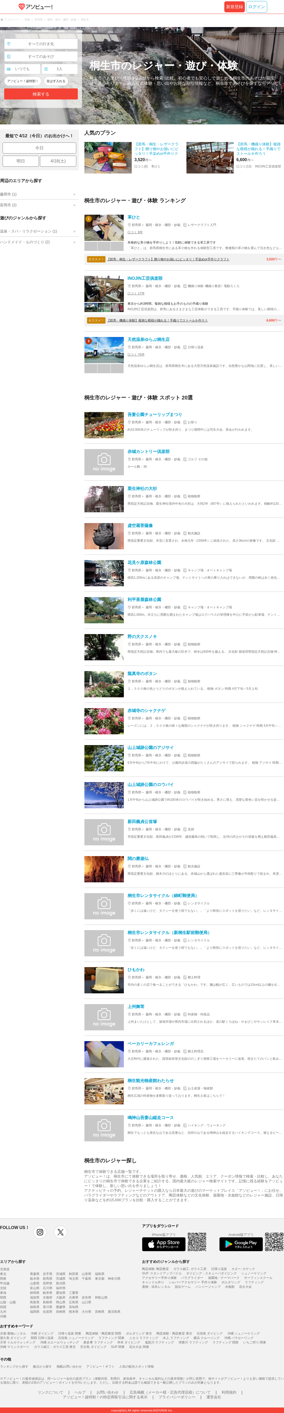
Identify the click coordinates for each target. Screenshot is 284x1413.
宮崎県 (99, 1312)
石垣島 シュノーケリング (76, 1338)
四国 (3, 1307)
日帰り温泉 (219, 1269)
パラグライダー (192, 1278)
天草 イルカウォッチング (18, 1342)
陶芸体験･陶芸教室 (155, 1269)
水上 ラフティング (176, 1338)
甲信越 (4, 1283)
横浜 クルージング (207, 1338)
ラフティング (254, 1282)
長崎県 (60, 1312)
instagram (40, 1232)
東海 (3, 1293)
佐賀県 (47, 1312)
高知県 (73, 1307)
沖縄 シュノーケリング (243, 1333)
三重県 (73, 1293)
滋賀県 (34, 1297)
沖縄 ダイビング (42, 1333)
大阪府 (60, 1297)
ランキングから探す (14, 1366)
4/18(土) (58, 161)
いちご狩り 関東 (254, 1342)
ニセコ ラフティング (143, 1338)
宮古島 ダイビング (93, 1347)
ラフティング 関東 (111, 1338)
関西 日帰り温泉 (42, 1338)
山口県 (86, 1302)
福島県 (99, 1274)
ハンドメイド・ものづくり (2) (25, 242)
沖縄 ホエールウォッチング (59, 1342)
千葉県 (86, 1278)
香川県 (47, 1307)
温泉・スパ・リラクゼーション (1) (28, 231)
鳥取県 (34, 1302)
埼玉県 (73, 1278)
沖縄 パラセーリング (238, 1338)
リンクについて (50, 1392)
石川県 (47, 1288)
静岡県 (34, 1293)
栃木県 (34, 1278)
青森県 (34, 1274)
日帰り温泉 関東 (69, 1333)
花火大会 (245, 1287)
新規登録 (234, 6)
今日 (39, 148)
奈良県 (86, 1297)
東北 (3, 1274)
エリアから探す (13, 1261)
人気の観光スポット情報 (136, 1366)
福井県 (60, 1288)
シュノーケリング (253, 1273)
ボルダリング (230, 1282)
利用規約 (229, 1392)
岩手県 (47, 1274)
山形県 (86, 1274)
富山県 (34, 1288)
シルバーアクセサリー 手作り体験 (193, 1282)
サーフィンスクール (258, 1278)
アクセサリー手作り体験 (159, 1278)
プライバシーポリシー (177, 1397)
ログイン (256, 6)
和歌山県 (101, 1297)
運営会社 (213, 1397)
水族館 (230, 1287)
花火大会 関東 (139, 1347)
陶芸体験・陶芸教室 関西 (103, 1333)
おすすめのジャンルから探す (166, 1261)
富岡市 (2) (8, 205)
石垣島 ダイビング (210, 1333)
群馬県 (47, 1278)
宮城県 (60, 1274)
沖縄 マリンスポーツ (14, 1347)
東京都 (99, 1278)
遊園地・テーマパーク (224, 1278)
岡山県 (60, 1302)
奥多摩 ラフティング (98, 1342)
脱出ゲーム (183, 1287)
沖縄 (3, 1316)
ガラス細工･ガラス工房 (189, 1269)
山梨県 (34, 1283)
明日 (21, 161)
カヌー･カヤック (243, 1269)
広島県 (73, 1302)
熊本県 (73, 1312)
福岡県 (34, 1312)
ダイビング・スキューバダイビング (211, 1273)
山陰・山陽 (8, 1302)
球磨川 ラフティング (193, 1342)
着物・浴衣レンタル (156, 1287)
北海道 (4, 1269)
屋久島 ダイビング (13, 1338)
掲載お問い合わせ (69, 1366)
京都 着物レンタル (13, 1333)
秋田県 (73, 1274)
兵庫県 (73, 1297)
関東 (3, 1278)
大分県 (86, 1312)
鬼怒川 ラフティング (159, 1342)
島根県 (47, 1302)
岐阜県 (47, 1293)
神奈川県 (114, 1278)
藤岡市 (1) (8, 194)
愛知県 (60, 1293)
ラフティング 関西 (225, 1342)
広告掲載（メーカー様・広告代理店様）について (170, 1392)
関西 (3, 1297)
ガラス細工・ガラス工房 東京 (55, 1347)
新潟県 (60, 1283)
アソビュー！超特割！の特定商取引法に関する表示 (105, 1397)
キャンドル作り (153, 1282)
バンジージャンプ (208, 1287)
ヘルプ (79, 1392)
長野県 (47, 1283)
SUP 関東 (118, 1347)
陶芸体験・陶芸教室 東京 (174, 1333)
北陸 (3, 1288)
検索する (41, 94)
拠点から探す (42, 1366)
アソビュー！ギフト (100, 1366)
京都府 (47, 1297)
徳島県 (34, 1307)
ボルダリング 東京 (139, 1333)
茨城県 (60, 1278)
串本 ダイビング (128, 1342)
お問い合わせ (108, 1392)
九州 (3, 1312)
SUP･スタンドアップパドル (162, 1273)
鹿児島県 (114, 1312)
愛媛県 (60, 1307)
